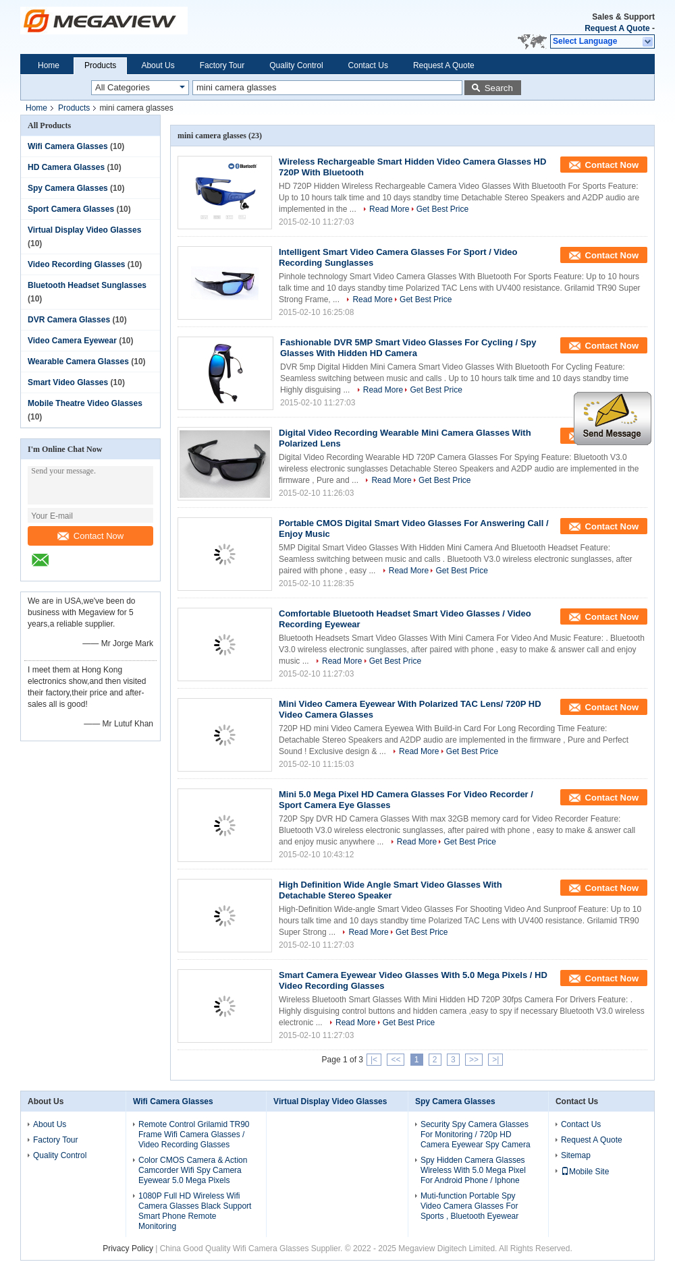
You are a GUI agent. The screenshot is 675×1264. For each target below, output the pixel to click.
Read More (389, 209)
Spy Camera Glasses (68, 188)
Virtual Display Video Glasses (84, 230)
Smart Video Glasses (68, 382)
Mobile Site (585, 1171)
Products (100, 65)
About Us (157, 65)
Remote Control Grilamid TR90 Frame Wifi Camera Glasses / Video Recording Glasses (194, 1134)
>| (495, 1059)
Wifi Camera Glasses (68, 146)
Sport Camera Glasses (71, 209)
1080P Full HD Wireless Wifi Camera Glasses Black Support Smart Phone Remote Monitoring (194, 1211)
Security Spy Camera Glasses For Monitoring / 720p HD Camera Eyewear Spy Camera (476, 1134)
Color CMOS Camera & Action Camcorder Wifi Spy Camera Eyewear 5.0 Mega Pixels (192, 1170)
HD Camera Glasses (66, 167)
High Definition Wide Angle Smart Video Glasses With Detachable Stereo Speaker (390, 890)
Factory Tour (222, 65)
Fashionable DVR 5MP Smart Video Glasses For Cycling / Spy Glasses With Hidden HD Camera (408, 347)
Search (499, 88)
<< (395, 1059)
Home (48, 65)
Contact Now (90, 536)
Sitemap (576, 1155)
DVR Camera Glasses (69, 319)
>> (474, 1059)
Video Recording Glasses (77, 264)
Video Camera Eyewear (72, 340)
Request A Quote (617, 28)
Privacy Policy (128, 1248)
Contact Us (368, 65)
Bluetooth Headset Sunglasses (87, 285)
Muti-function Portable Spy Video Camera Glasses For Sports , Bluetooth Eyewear (469, 1206)
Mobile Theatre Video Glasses (85, 403)
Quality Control (296, 65)
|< (374, 1059)
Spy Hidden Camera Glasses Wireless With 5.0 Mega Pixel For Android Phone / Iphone (473, 1170)
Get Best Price (442, 209)
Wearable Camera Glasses (78, 361)
